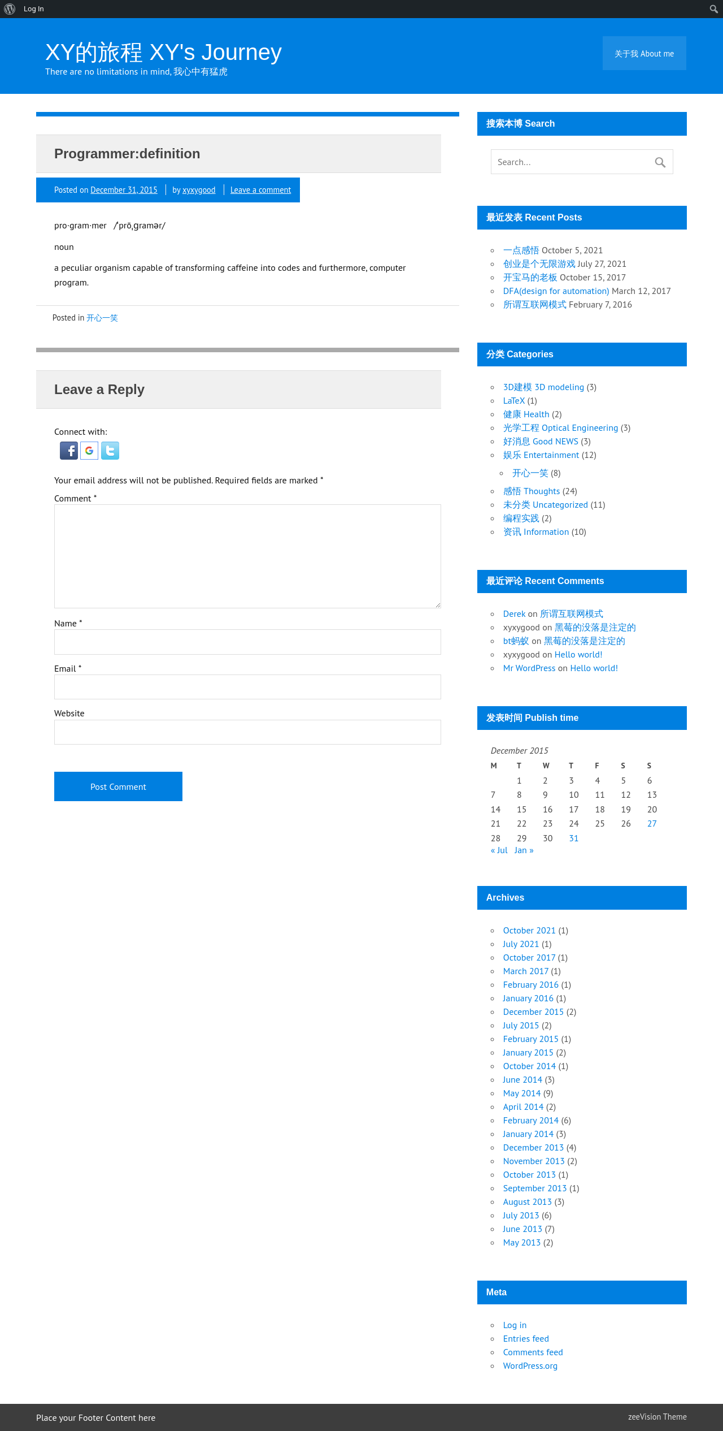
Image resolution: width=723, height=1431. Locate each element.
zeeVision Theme (657, 1416)
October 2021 (529, 930)
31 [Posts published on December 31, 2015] (573, 838)
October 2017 (529, 957)
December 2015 (533, 1011)
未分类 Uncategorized (545, 504)
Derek (514, 613)
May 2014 (522, 1093)
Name (68, 623)
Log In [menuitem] (34, 9)
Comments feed (533, 1351)
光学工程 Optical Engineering (561, 427)
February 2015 (531, 1038)
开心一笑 (102, 317)
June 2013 (522, 1228)
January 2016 (528, 998)
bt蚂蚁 (516, 640)
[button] (70, 456)
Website (69, 712)
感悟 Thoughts (531, 490)
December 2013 (533, 1147)
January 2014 (528, 1133)
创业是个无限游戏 (539, 263)
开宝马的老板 (530, 277)
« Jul (499, 849)
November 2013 (534, 1160)
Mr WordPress (529, 667)
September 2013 (535, 1188)
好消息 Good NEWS (540, 441)
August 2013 (527, 1201)
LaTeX (514, 400)
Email (67, 668)
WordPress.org (530, 1365)
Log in (515, 1324)
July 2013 (521, 1215)
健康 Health (526, 414)
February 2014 (531, 1120)
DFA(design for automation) (556, 290)
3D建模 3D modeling (544, 386)
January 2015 (528, 1052)
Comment (75, 498)
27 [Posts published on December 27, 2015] (652, 823)
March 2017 (525, 970)
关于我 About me (644, 53)
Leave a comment (260, 189)
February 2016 (531, 984)
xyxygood (199, 189)
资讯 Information (536, 531)
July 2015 (521, 1025)
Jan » (524, 849)
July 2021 (521, 943)
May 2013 (522, 1242)
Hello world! (579, 654)
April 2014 (523, 1106)
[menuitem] (10, 9)
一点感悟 (521, 250)
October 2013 (529, 1174)
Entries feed (526, 1338)
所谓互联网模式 (535, 304)
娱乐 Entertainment (541, 454)
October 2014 (529, 1065)
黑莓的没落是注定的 (595, 627)
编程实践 (521, 518)
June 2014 (522, 1079)
